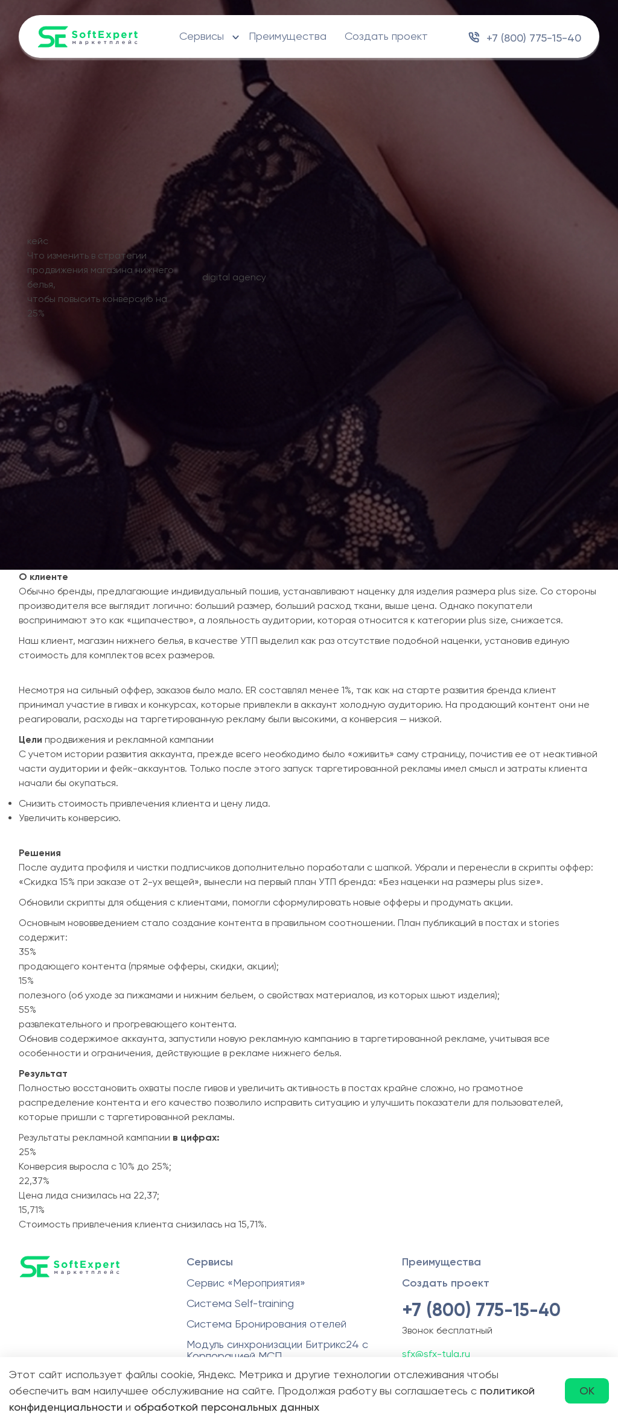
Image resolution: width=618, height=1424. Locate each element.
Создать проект (386, 36)
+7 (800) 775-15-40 (533, 37)
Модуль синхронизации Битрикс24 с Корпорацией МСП (277, 1350)
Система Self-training (240, 1303)
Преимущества (288, 36)
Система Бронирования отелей (266, 1323)
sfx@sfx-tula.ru (436, 1353)
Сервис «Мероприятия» (245, 1282)
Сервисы (201, 36)
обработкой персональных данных (226, 1406)
